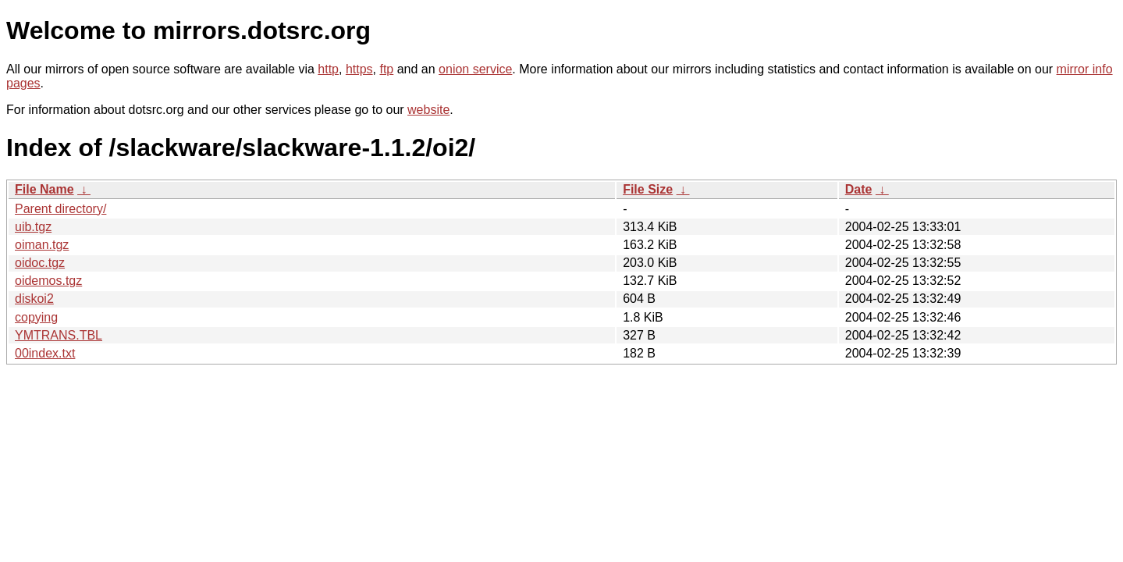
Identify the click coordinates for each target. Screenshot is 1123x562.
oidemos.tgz (48, 280)
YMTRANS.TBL (58, 335)
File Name (44, 189)
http (328, 69)
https (359, 69)
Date (858, 189)
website (428, 109)
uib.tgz (33, 226)
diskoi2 (34, 298)
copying (36, 317)
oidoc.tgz (40, 262)
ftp (386, 69)
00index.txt (45, 353)
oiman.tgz (42, 244)
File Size (648, 189)
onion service (475, 69)
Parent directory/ (60, 208)
